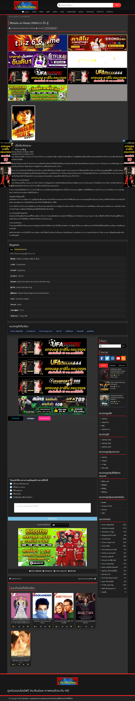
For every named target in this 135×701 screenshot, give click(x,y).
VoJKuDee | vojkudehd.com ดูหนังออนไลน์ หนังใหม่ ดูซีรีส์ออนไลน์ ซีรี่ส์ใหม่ (47, 698)
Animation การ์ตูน (107, 532)
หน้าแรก (26, 12)
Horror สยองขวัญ (107, 564)
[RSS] (123, 358)
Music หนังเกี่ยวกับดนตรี (109, 567)
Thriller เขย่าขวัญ (107, 585)
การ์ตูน (62, 11)
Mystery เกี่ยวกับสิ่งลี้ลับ (108, 571)
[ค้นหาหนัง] (85, 5)
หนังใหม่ (34, 11)
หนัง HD (59, 331)
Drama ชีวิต (105, 546)
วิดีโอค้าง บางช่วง (17, 487)
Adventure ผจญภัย (107, 528)
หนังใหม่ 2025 (105, 443)
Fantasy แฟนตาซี (106, 557)
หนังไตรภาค (100, 11)
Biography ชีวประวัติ (108, 535)
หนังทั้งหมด (109, 11)
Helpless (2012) (15, 578)
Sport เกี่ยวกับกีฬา (107, 581)
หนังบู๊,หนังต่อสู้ (71, 11)
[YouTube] (118, 358)
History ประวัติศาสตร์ (108, 560)
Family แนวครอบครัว (108, 553)
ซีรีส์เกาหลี (104, 481)
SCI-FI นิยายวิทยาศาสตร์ (108, 578)
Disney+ (103, 510)
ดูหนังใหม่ (90, 331)
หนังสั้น (103, 592)
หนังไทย (55, 11)
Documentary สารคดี (108, 550)
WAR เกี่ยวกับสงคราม (108, 589)
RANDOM (112, 365)
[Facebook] (101, 358)
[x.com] (107, 358)
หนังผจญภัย (90, 11)
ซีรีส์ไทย (103, 492)
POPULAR (121, 365)
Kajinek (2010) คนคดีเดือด (87, 579)
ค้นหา (117, 5)
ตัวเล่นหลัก (15, 418)
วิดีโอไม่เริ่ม (15, 494)
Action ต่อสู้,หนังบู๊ (25, 16)
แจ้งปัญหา (30, 418)
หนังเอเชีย (80, 331)
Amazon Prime (106, 506)
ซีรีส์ (102, 426)
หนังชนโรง (104, 422)
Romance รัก (105, 574)
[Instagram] (112, 358)
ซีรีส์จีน (103, 489)
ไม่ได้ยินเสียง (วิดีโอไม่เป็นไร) (21, 497)
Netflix (41, 11)
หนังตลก (80, 11)
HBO (102, 513)
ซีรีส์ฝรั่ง (103, 485)
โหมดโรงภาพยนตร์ (44, 418)
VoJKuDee (40, 28)
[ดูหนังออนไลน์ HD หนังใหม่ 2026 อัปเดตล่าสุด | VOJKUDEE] (26, 5)
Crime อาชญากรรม (45, 331)
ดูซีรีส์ (48, 11)
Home (10, 16)
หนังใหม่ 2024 (105, 447)
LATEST (103, 365)
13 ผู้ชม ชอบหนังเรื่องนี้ (61, 524)
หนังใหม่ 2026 (105, 440)
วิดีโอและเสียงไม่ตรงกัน (19, 484)
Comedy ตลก (30, 331)
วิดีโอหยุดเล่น (16, 490)
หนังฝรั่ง (103, 461)
